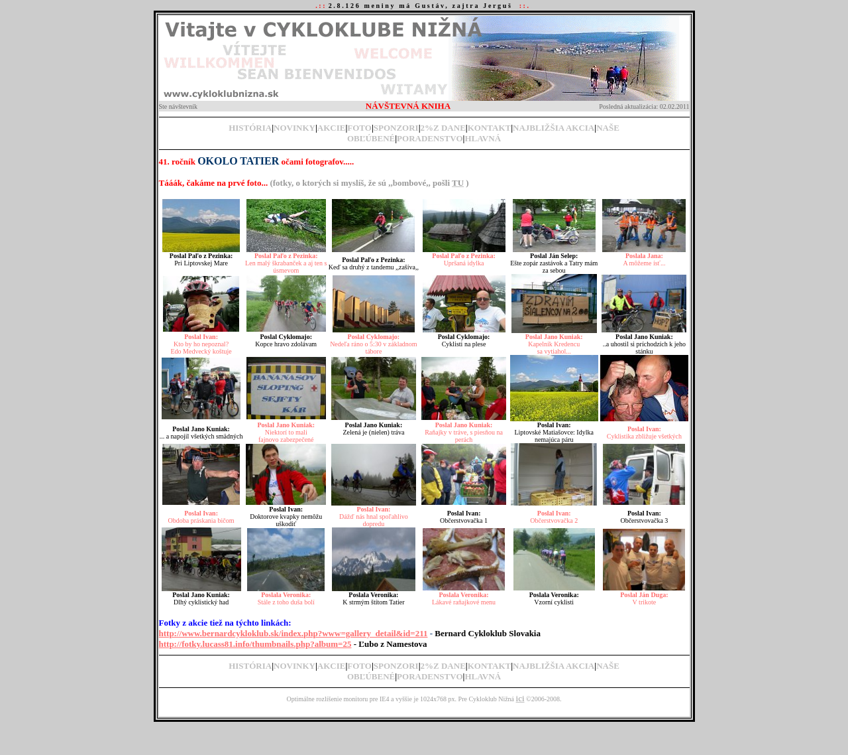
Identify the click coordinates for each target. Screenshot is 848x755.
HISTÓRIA (250, 128)
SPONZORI (396, 128)
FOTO (359, 128)
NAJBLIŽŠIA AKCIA (553, 128)
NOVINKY (294, 128)
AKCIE (331, 128)
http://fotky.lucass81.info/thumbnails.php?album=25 (255, 644)
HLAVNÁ (482, 138)
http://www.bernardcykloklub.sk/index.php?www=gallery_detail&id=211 (293, 633)
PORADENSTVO (429, 138)
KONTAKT (489, 128)
